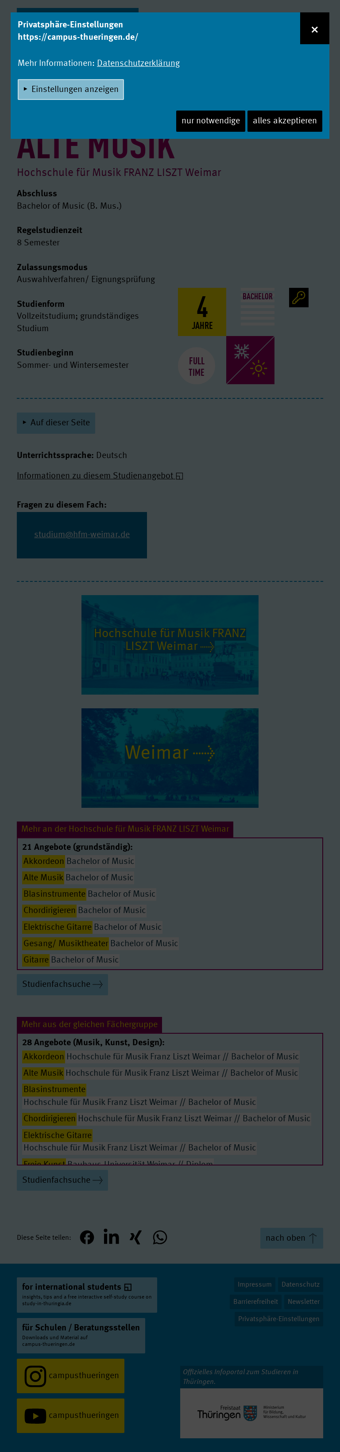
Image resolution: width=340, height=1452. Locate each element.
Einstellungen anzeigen (75, 89)
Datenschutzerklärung (138, 63)
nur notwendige (211, 121)
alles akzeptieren (285, 121)
